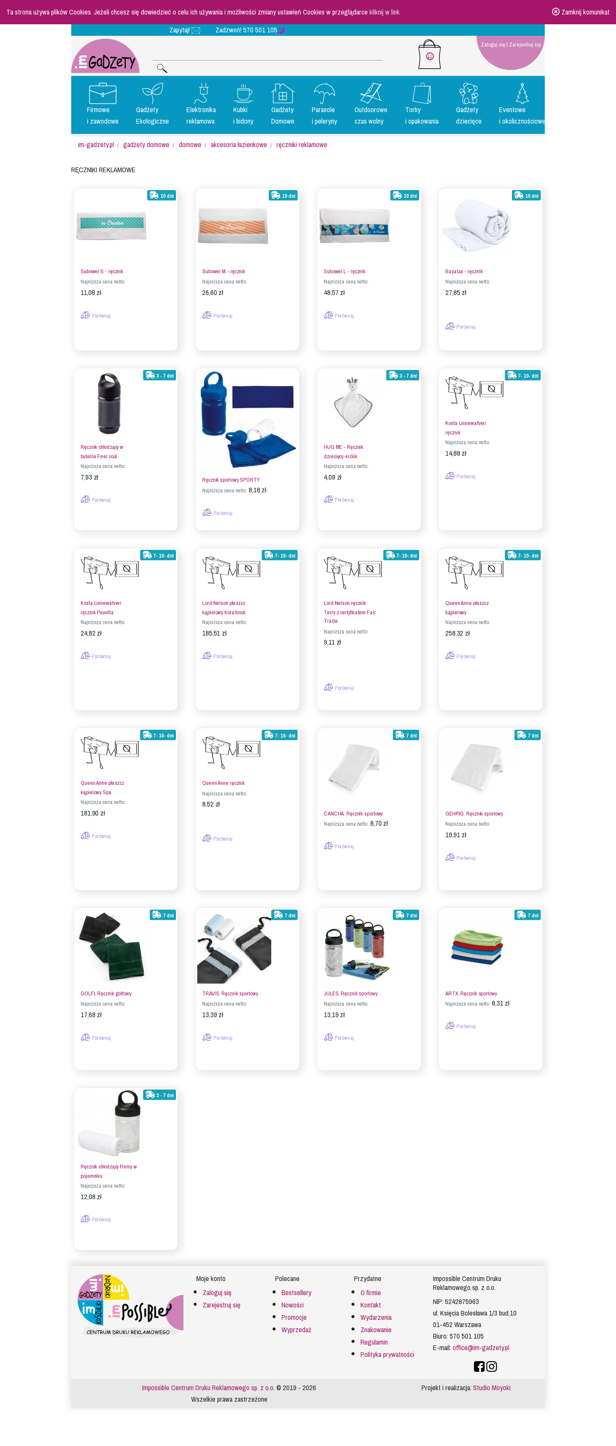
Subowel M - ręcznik (223, 268)
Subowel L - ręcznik (345, 268)
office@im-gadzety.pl (481, 1344)
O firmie (370, 1289)
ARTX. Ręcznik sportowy (471, 989)
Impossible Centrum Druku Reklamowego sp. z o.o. (208, 1384)
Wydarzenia (376, 1314)
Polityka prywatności (387, 1351)
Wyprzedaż (296, 1326)
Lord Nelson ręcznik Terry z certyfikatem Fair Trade (350, 608)
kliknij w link (384, 12)
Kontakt (370, 1301)
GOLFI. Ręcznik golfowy (106, 989)
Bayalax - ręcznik (463, 268)
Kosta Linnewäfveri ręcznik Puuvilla (101, 604)
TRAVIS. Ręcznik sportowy (230, 989)
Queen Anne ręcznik (223, 779)
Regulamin (374, 1338)
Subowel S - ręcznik (102, 268)
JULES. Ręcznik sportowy (350, 989)
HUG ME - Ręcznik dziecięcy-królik (343, 448)
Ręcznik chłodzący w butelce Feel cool (102, 448)
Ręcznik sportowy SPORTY (230, 476)
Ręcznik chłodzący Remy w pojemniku (109, 1167)
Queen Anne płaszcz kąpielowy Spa (102, 784)
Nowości (293, 1301)
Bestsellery (296, 1289)
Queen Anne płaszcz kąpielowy (467, 604)
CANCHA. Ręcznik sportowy (353, 809)
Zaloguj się (493, 44)
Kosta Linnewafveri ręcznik (465, 424)
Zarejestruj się (525, 44)
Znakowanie (376, 1326)
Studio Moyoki (492, 1384)
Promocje (294, 1314)
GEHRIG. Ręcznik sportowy (474, 809)
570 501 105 (264, 30)
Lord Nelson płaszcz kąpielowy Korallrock (224, 604)
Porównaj (96, 312)
